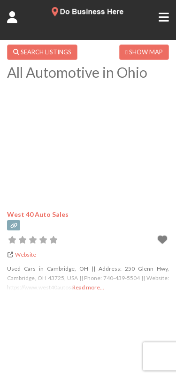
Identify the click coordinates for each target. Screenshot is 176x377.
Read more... (88, 287)
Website (25, 254)
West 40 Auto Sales (38, 214)
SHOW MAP (144, 52)
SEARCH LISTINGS (42, 52)
